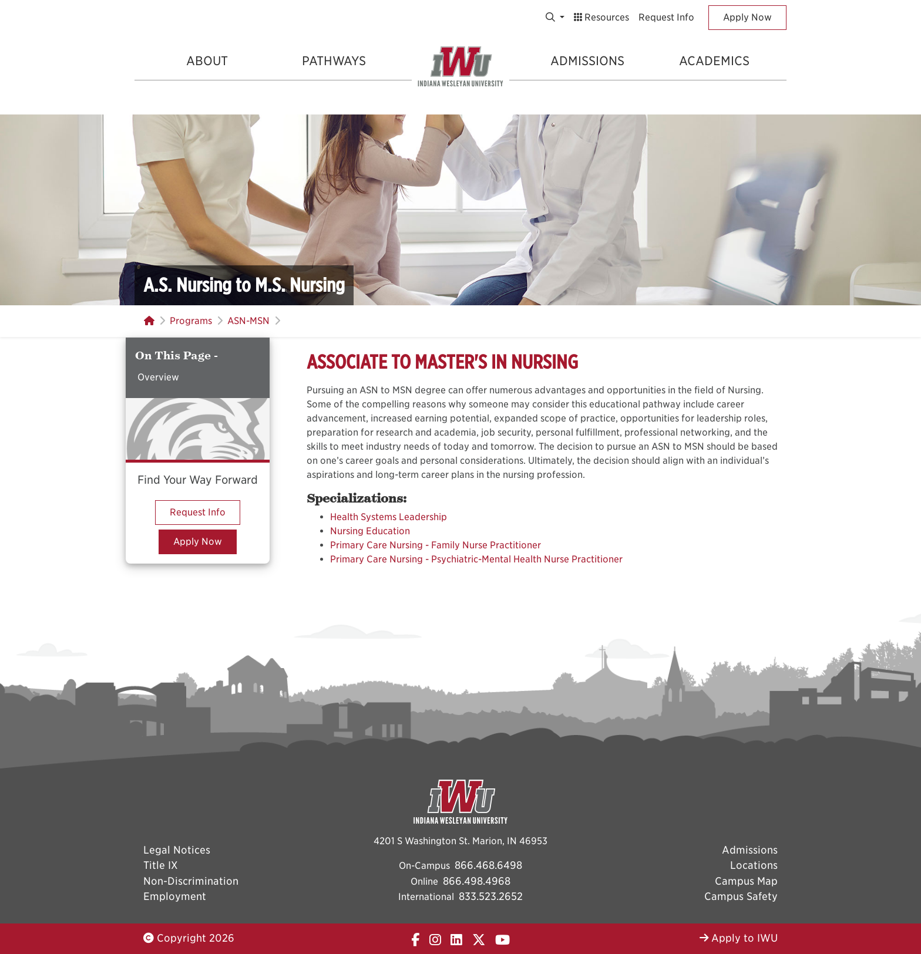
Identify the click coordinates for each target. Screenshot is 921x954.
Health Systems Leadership (388, 516)
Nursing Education (370, 531)
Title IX (160, 865)
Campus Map (746, 881)
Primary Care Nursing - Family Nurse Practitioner (435, 545)
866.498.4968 (476, 881)
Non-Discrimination (190, 881)
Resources (601, 17)
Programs (191, 320)
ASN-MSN (248, 320)
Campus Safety (741, 896)
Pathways (334, 60)
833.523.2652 (491, 896)
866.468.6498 (488, 865)
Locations (754, 865)
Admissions (587, 60)
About (207, 60)
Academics (714, 60)
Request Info (666, 17)
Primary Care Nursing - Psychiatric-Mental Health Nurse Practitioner (476, 559)
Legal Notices (176, 850)
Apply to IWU (739, 938)
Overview (158, 377)
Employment (174, 896)
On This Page (174, 355)
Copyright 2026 (188, 938)
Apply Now (747, 17)
